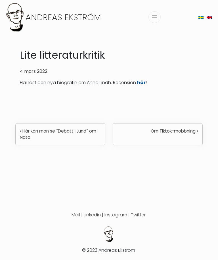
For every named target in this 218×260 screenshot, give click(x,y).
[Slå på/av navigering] (154, 17)
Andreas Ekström (63, 17)
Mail (76, 215)
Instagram (115, 215)
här (141, 82)
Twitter (138, 215)
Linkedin (92, 215)
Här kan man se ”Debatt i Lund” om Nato (58, 134)
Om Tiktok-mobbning (174, 131)
